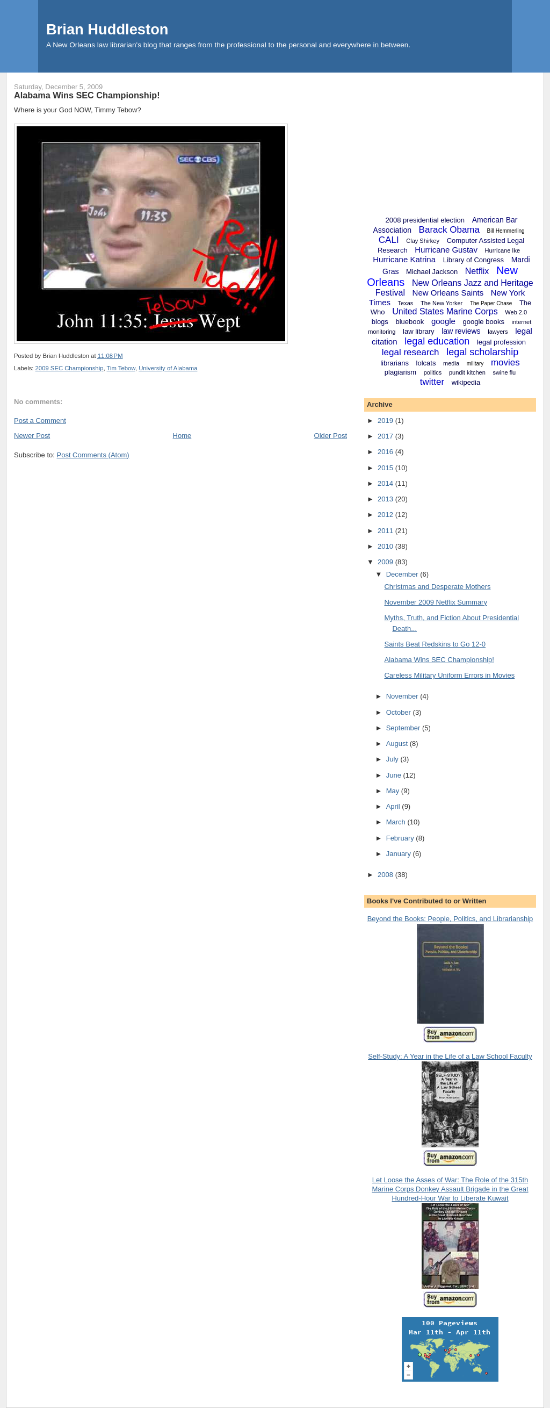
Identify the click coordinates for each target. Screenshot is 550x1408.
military (475, 364)
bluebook (409, 322)
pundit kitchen (467, 372)
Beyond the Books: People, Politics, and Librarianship (450, 919)
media (451, 363)
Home (182, 436)
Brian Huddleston (107, 29)
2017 (386, 436)
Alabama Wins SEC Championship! (87, 95)
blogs (380, 322)
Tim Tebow (121, 368)
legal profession (501, 342)
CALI (389, 240)
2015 (386, 468)
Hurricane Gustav (446, 249)
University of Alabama (168, 368)
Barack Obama (449, 230)
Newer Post (32, 436)
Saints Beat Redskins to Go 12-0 (435, 644)
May (393, 791)
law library (419, 331)
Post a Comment (40, 420)
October (399, 712)
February (401, 838)
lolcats (426, 363)
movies (505, 362)
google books (483, 322)
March (397, 822)
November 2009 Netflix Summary (435, 602)
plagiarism (400, 372)
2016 (386, 452)
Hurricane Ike (502, 250)
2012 (386, 515)
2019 (386, 420)
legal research (410, 352)
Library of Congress (473, 260)
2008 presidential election (425, 220)
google (443, 321)
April (394, 806)
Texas (406, 303)
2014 (386, 483)
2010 (386, 546)
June (394, 775)
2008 (386, 875)
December (403, 574)
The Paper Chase (491, 303)
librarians (394, 363)
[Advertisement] (450, 140)
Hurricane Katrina (404, 259)
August (398, 743)
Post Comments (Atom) (93, 455)
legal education (436, 341)
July (393, 759)
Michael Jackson (432, 272)
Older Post (330, 436)
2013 (386, 499)
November (403, 696)
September (404, 728)
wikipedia (466, 382)
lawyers (498, 331)
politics (433, 372)
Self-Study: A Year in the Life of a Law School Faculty (450, 1056)
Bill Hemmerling (506, 231)
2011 (386, 531)
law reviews (461, 331)
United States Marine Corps (445, 311)
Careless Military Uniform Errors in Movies (449, 675)
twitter (432, 382)
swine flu (504, 372)
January (399, 854)
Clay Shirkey (422, 241)
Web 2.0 (516, 312)
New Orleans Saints (448, 292)
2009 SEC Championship (69, 368)
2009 (386, 562)
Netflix (477, 271)
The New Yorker (441, 303)
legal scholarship (482, 352)
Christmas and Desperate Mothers (437, 587)
